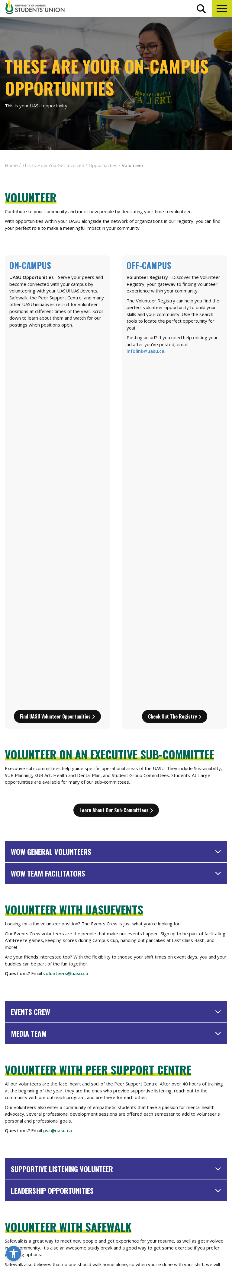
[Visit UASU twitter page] (201, 1228)
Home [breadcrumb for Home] (11, 165)
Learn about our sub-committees (116, 464)
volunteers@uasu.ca (65, 627)
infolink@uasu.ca (145, 351)
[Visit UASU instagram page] (179, 1228)
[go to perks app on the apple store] (131, 1211)
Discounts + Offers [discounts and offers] (200, 1183)
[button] (222, 8)
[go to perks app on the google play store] (158, 1211)
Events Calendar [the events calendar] (197, 1161)
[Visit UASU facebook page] (190, 1228)
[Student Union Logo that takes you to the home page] (35, 8)
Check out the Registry (174, 370)
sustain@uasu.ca (62, 1047)
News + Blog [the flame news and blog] (192, 1172)
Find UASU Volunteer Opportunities (57, 370)
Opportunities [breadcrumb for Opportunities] (103, 165)
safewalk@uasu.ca (63, 941)
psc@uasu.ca (57, 784)
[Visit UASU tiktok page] (212, 1228)
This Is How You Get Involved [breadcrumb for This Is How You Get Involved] (53, 165)
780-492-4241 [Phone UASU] (75, 1208)
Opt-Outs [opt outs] (188, 1214)
